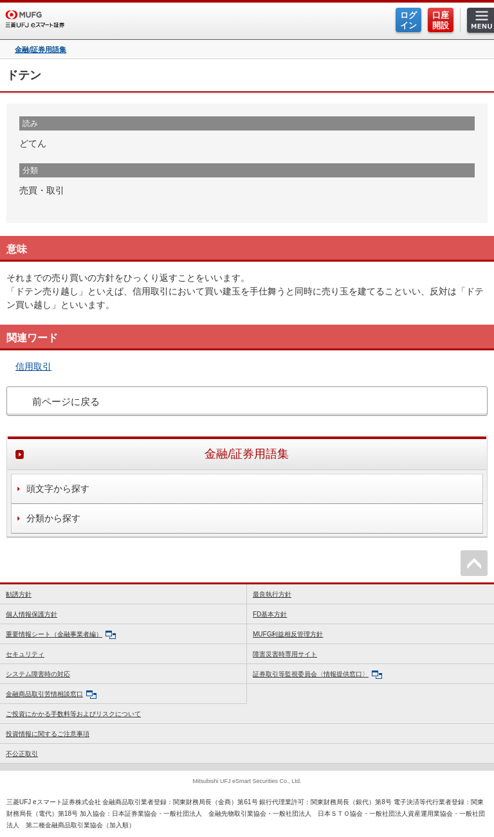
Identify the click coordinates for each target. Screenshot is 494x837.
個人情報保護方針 (31, 614)
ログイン (408, 20)
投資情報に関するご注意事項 (47, 733)
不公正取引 (22, 753)
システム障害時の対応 (38, 674)
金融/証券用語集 (40, 49)
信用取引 (33, 366)
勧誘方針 (19, 594)
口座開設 (440, 20)
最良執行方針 (272, 594)
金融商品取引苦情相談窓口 (51, 694)
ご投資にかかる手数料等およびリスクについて (73, 713)
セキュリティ (25, 654)
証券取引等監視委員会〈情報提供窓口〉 (317, 674)
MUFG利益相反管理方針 (288, 634)
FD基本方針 (270, 614)
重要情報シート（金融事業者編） (61, 635)
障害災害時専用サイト (285, 654)
